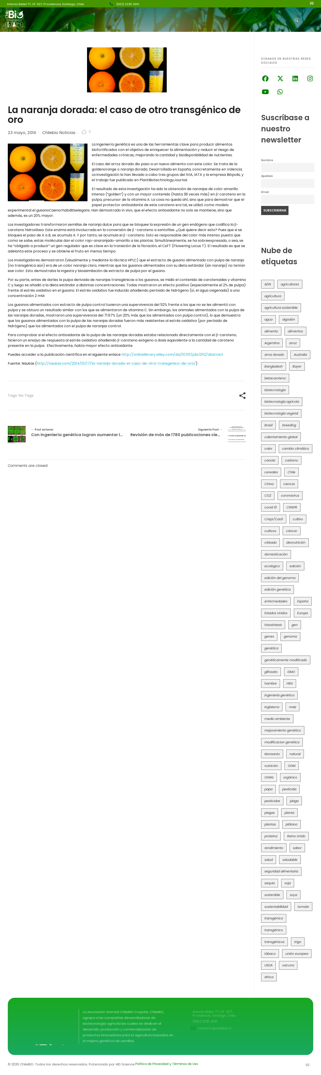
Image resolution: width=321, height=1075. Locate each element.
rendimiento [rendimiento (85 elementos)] (273, 848)
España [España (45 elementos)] (302, 601)
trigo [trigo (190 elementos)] (297, 942)
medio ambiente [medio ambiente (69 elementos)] (277, 719)
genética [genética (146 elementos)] (271, 648)
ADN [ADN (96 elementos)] (267, 284)
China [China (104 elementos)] (269, 484)
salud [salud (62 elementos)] (268, 860)
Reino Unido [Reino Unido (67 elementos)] (296, 836)
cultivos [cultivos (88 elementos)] (270, 531)
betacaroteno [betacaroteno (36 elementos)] (275, 378)
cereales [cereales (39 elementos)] (271, 472)
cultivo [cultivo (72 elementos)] (298, 519)
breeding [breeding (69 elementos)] (289, 425)
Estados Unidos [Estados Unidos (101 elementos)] (275, 613)
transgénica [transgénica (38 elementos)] (273, 918)
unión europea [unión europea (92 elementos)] (296, 953)
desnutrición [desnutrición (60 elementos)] (295, 542)
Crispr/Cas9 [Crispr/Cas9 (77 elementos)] (273, 519)
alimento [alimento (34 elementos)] (271, 331)
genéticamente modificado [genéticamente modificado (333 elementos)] (285, 660)
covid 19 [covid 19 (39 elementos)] (270, 507)
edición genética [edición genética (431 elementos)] (277, 589)
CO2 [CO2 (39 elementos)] (267, 495)
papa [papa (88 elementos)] (268, 789)
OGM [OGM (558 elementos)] (291, 766)
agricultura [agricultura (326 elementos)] (272, 296)
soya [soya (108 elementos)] (293, 895)
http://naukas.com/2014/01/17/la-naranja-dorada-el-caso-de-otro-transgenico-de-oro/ (116, 363)
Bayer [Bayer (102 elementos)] (297, 366)
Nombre (267, 160)
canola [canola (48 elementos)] (269, 460)
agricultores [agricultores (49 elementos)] (290, 284)
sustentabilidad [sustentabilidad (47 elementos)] (276, 906)
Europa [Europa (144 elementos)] (302, 613)
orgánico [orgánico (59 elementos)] (290, 777)
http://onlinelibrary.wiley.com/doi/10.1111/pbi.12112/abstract (172, 354)
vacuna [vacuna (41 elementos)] (288, 965)
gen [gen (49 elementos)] (295, 625)
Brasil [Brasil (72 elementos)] (268, 425)
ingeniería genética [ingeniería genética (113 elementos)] (279, 695)
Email (265, 192)
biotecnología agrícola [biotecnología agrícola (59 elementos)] (281, 401)
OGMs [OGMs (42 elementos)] (269, 777)
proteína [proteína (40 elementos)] (270, 836)
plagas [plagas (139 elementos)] (269, 813)
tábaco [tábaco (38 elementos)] (270, 953)
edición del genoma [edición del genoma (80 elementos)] (279, 578)
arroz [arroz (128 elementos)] (293, 343)
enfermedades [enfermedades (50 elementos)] (275, 601)
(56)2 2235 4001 (127, 4)
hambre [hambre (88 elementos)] (270, 683)
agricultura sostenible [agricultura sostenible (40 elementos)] (281, 307)
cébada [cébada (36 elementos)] (270, 542)
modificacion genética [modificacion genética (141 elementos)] (281, 742)
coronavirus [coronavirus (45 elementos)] (290, 495)
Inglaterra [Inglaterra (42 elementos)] (271, 707)
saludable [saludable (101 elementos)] (289, 860)
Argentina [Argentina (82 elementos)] (271, 343)
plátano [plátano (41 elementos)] (291, 824)
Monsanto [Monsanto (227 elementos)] (272, 754)
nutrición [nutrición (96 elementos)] (271, 766)
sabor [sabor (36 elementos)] (297, 848)
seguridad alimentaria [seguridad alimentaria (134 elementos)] (281, 871)
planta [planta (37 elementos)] (289, 813)
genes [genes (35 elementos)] (269, 636)
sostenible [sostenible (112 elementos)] (272, 895)
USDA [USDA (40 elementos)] (268, 965)
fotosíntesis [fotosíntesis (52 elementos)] (273, 625)
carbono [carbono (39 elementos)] (291, 460)
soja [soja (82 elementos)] (287, 883)
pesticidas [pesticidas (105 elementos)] (272, 801)
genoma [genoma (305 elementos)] (290, 636)
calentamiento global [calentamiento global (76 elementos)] (280, 437)
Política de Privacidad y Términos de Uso (166, 1064)
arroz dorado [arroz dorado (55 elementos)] (274, 354)
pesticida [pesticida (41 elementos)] (289, 789)
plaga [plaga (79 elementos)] (294, 801)
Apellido (267, 176)
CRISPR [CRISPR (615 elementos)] (291, 507)
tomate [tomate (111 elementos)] (303, 906)
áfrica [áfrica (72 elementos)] (268, 977)
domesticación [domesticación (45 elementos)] (276, 554)
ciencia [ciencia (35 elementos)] (289, 484)
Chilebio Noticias (58, 132)
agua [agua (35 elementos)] (268, 319)
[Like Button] (84, 131)
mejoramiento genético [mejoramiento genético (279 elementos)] (282, 730)
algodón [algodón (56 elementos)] (288, 319)
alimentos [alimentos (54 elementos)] (295, 331)
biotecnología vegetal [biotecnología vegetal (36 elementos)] (281, 413)
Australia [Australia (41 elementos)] (300, 354)
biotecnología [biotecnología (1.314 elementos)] (275, 390)
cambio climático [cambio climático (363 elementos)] (295, 448)
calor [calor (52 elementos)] (268, 448)
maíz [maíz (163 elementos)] (292, 707)
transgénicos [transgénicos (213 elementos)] (274, 942)
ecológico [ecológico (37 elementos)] (272, 566)
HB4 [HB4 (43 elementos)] (289, 683)
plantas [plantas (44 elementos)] (270, 824)
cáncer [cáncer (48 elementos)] (291, 531)
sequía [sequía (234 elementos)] (269, 883)
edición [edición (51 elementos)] (295, 566)
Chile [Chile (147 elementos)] (291, 472)
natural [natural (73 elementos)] (295, 754)
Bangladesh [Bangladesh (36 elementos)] (273, 366)
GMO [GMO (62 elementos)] (291, 672)
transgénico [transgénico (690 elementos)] (273, 930)
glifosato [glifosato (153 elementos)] (271, 672)
